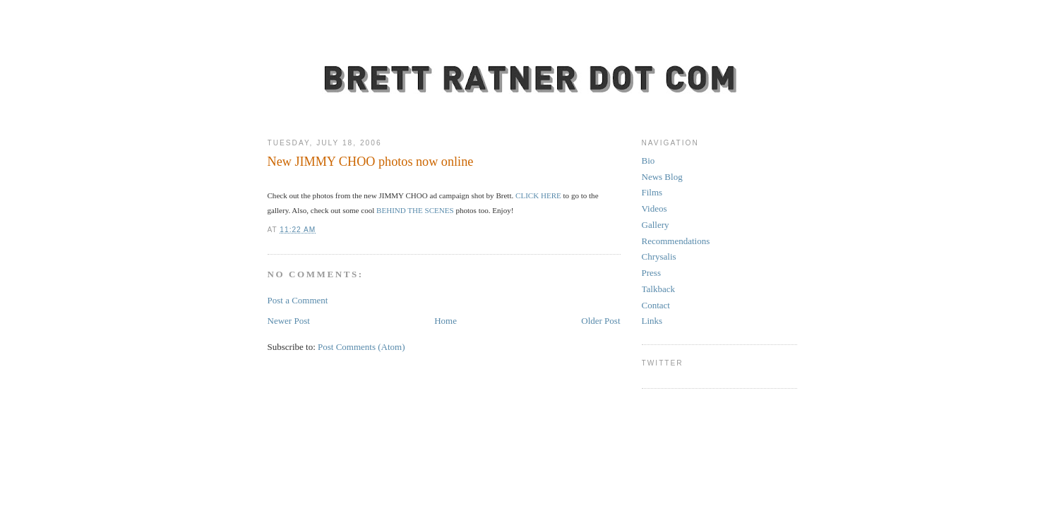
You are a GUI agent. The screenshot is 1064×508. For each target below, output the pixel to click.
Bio (648, 160)
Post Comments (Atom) (361, 346)
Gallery (655, 224)
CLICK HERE (537, 195)
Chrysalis (659, 256)
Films (652, 192)
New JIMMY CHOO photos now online (371, 162)
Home (445, 320)
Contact (656, 305)
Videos (654, 208)
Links (652, 320)
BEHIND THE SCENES (415, 210)
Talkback (658, 289)
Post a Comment (298, 300)
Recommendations (676, 241)
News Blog (662, 176)
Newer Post (289, 320)
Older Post (600, 320)
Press (651, 272)
